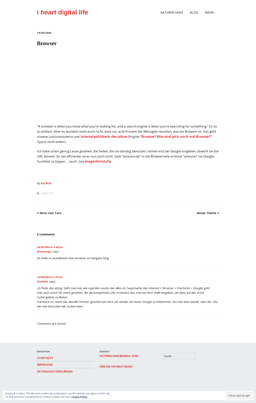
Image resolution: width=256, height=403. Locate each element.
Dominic (42, 281)
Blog (194, 12)
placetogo (44, 251)
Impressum (45, 364)
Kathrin (46, 183)
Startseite (45, 358)
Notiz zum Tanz (50, 213)
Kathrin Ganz (172, 12)
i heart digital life (62, 12)
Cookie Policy (79, 396)
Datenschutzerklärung (55, 371)
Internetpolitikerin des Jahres (104, 136)
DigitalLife (47, 193)
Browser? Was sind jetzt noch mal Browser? (176, 136)
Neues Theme (206, 213)
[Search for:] (179, 356)
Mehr (209, 12)
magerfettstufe (97, 161)
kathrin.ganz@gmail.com (119, 356)
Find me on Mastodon (116, 366)
